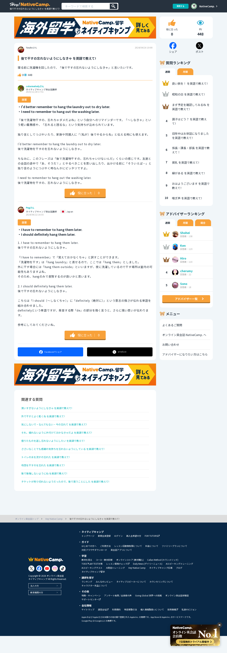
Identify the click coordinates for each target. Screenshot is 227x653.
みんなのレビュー (104, 599)
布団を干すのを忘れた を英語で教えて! (46, 479)
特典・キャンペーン (91, 612)
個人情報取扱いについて (152, 626)
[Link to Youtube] (47, 586)
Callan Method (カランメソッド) (162, 577)
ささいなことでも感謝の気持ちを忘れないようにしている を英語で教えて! (69, 460)
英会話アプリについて (121, 567)
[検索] (113, 6)
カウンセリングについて (161, 599)
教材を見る (87, 577)
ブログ (179, 585)
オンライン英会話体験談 (177, 612)
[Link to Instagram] (55, 586)
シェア (50, 357)
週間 (167, 76)
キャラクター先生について (94, 603)
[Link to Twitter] (31, 586)
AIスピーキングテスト (92, 585)
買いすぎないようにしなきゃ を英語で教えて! (50, 413)
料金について (151, 563)
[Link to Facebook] (39, 586)
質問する (179, 6)
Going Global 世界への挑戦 (148, 612)
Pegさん (30, 212)
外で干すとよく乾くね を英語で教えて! (46, 423)
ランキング (87, 599)
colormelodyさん (35, 91)
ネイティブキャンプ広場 (160, 585)
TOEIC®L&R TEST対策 (92, 581)
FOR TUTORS (152, 553)
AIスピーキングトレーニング (179, 581)
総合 (203, 227)
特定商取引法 (130, 626)
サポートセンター (91, 616)
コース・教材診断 (104, 577)
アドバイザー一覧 (186, 303)
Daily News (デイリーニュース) (147, 581)
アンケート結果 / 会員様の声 (118, 612)
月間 (185, 76)
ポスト (120, 357)
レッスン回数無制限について (128, 563)
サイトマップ (88, 626)
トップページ (88, 553)
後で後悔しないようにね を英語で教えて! (47, 489)
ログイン (118, 553)
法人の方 (34, 602)
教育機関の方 (36, 609)
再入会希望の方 (133, 553)
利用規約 (116, 626)
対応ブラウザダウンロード (94, 567)
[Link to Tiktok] (63, 586)
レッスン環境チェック (117, 581)
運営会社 (103, 626)
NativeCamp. (207, 6)
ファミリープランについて (174, 563)
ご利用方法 (105, 563)
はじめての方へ (89, 563)
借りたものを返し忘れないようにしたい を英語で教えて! (57, 451)
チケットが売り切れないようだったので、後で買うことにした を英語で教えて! (71, 498)
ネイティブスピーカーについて (131, 599)
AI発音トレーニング (115, 585)
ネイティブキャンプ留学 (93, 589)
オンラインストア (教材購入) (130, 577)
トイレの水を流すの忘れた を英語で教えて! (49, 470)
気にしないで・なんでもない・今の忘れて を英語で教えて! (58, 432)
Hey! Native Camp (137, 585)
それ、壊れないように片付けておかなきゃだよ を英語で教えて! (61, 441)
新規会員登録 (104, 553)
